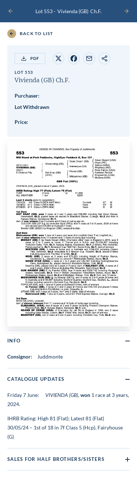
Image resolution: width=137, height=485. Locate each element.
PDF (30, 58)
